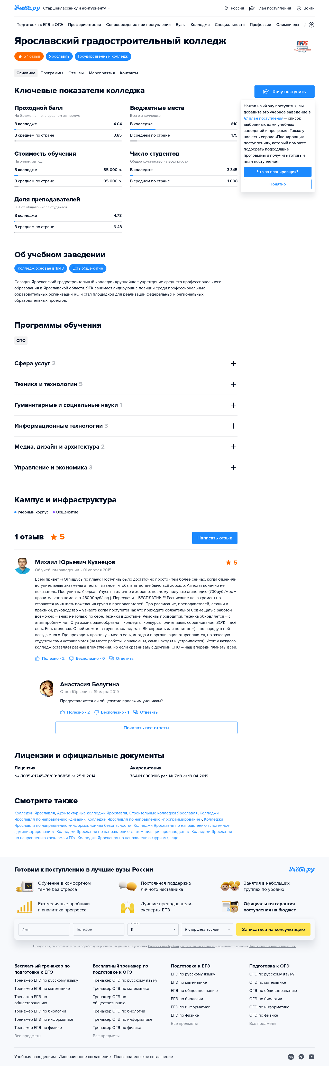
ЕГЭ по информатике (190, 1007)
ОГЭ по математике (267, 982)
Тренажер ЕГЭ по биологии (40, 1011)
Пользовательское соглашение (143, 1056)
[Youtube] (311, 1057)
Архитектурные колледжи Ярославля (92, 813)
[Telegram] (301, 1057)
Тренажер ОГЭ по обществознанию (109, 1000)
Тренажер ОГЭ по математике (121, 988)
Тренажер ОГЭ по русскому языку (125, 980)
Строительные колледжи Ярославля (163, 813)
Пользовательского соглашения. (272, 946)
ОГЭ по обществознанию (273, 990)
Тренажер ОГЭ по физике (117, 1027)
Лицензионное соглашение (85, 1056)
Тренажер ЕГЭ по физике (38, 1027)
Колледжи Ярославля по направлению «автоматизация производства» (123, 831)
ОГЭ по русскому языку (271, 974)
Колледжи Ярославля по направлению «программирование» (144, 819)
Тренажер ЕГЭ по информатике (43, 1019)
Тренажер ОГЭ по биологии (119, 1011)
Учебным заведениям (35, 1056)
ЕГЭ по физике (185, 1015)
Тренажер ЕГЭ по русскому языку (46, 980)
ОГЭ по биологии (265, 998)
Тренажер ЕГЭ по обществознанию (30, 1000)
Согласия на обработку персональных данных (181, 946)
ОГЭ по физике (263, 1015)
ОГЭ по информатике (269, 1007)
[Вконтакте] (291, 1057)
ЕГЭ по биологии (187, 998)
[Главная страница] (27, 8)
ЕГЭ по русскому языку (193, 974)
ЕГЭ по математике (189, 982)
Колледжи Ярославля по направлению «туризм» (123, 837)
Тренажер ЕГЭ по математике (42, 988)
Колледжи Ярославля (34, 813)
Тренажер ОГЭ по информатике (122, 1019)
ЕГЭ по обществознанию (194, 990)
